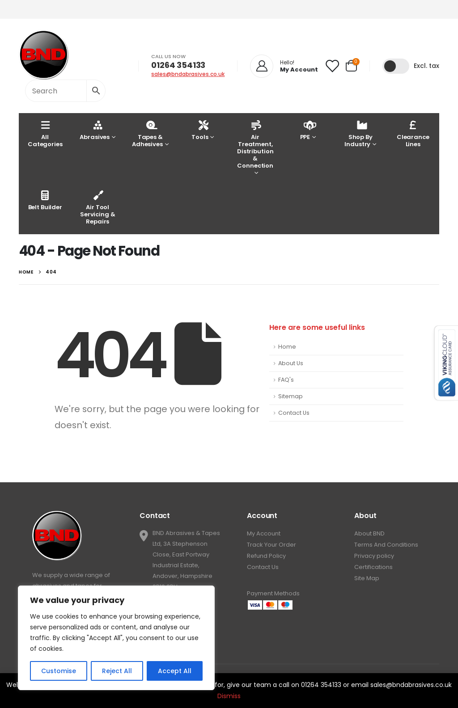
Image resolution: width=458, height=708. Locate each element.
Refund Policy (266, 556)
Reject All (117, 670)
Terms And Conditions (386, 544)
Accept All (174, 670)
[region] (116, 638)
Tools (199, 129)
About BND (369, 533)
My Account (263, 533)
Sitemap (290, 396)
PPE (306, 129)
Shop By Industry (358, 133)
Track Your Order (271, 544)
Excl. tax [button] (426, 65)
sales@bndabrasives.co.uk (188, 74)
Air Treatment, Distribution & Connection (255, 144)
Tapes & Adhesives (147, 133)
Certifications (373, 567)
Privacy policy (374, 556)
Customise (58, 670)
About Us (290, 363)
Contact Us (294, 413)
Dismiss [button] (229, 695)
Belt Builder (45, 200)
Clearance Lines (413, 133)
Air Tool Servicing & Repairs (97, 207)
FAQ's (286, 380)
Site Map (366, 578)
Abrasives (95, 129)
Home (287, 346)
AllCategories (45, 133)
